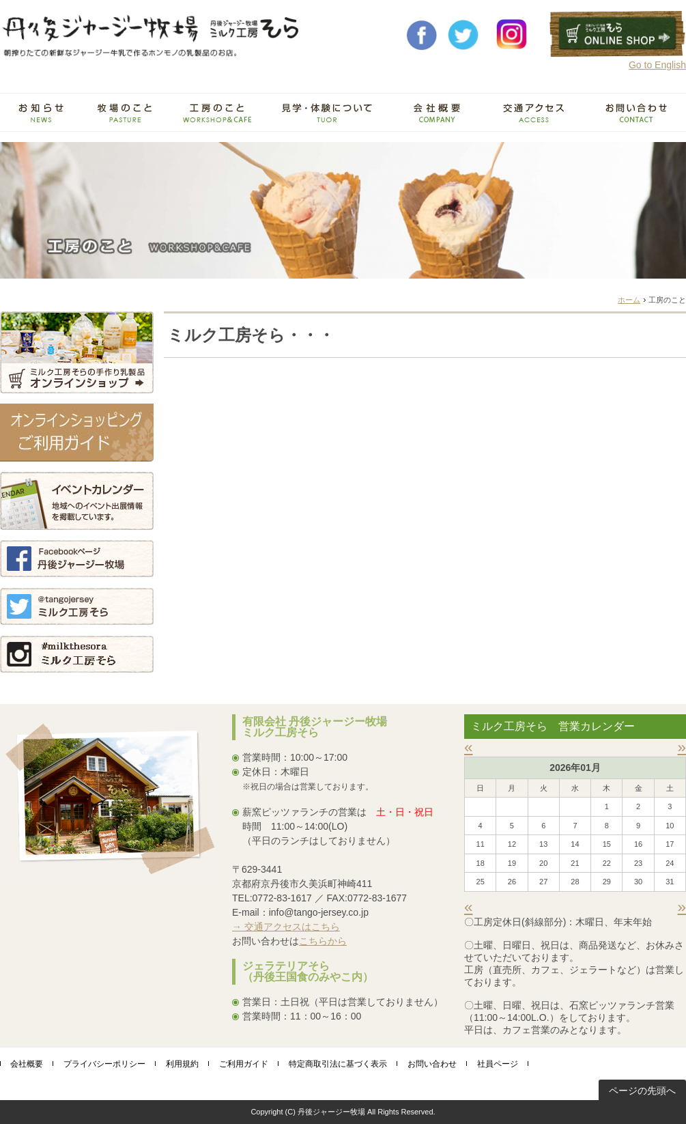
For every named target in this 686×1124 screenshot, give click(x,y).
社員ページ (497, 1064)
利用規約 (182, 1064)
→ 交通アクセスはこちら (286, 926)
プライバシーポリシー (104, 1064)
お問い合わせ (432, 1064)
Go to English (657, 64)
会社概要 (26, 1064)
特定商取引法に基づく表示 (338, 1064)
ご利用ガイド (243, 1064)
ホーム (629, 300)
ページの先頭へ (642, 1090)
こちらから (323, 941)
